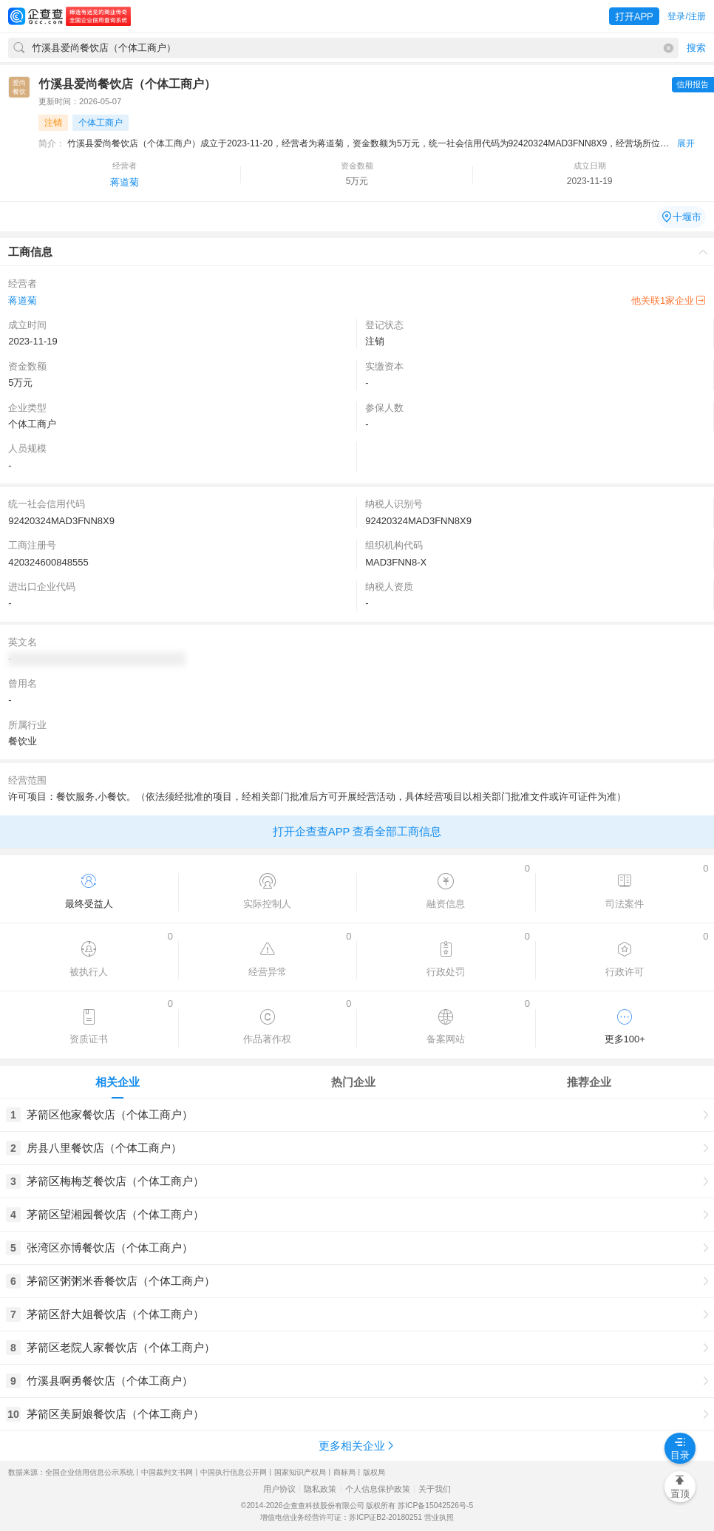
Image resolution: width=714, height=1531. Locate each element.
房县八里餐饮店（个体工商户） (104, 1147)
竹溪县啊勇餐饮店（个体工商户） (110, 1380)
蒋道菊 (124, 182)
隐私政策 (320, 1489)
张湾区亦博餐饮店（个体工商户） (110, 1247)
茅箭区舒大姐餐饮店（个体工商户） (115, 1314)
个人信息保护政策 (377, 1489)
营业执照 (439, 1517)
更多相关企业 (357, 1445)
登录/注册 (686, 16)
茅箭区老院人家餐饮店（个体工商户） (121, 1347)
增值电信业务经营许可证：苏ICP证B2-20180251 (341, 1517)
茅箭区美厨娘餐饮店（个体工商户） (115, 1414)
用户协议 (279, 1489)
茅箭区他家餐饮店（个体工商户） (110, 1114)
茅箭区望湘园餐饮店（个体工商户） (115, 1214)
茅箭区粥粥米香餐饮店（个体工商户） (121, 1280)
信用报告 (692, 84)
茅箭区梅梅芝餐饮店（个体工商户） (115, 1181)
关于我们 (434, 1489)
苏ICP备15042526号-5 (435, 1505)
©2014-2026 (262, 1505)
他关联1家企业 (668, 300)
